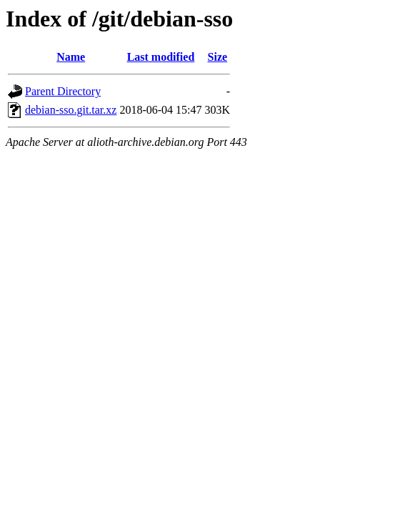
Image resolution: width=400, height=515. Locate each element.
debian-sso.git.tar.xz (70, 110)
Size (218, 57)
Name (70, 57)
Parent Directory (63, 91)
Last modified (161, 57)
